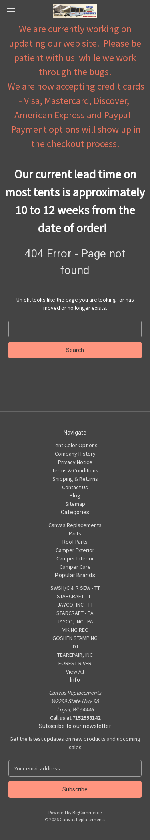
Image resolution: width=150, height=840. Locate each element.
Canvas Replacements (75, 525)
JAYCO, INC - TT (75, 604)
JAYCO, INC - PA (75, 621)
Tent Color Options (75, 445)
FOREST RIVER (75, 663)
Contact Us (75, 487)
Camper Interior (75, 558)
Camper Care (75, 566)
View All (75, 671)
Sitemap (75, 503)
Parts (75, 533)
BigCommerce (87, 812)
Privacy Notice (75, 462)
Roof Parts (75, 541)
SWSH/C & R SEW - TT (75, 587)
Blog (75, 495)
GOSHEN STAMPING (75, 638)
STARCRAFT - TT (75, 596)
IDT (75, 646)
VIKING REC (75, 629)
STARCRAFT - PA (75, 613)
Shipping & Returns (75, 478)
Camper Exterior (75, 550)
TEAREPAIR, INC (75, 654)
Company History (75, 453)
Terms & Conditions (75, 470)
